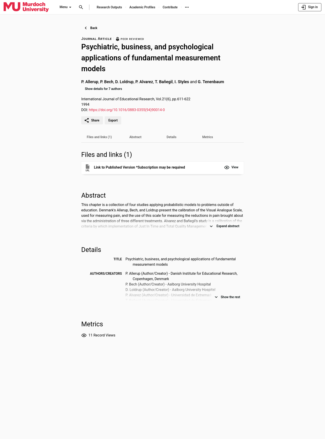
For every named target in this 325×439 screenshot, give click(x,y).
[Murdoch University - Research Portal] (26, 7)
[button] (231, 167)
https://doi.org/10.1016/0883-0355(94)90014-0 (127, 110)
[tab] (99, 137)
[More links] (186, 7)
